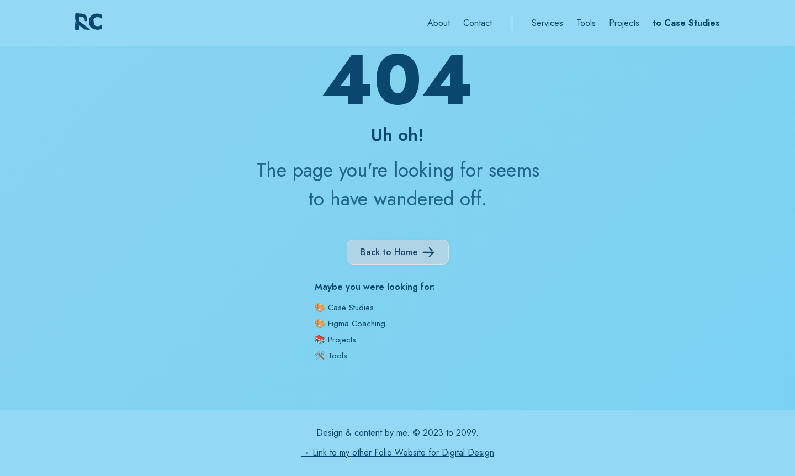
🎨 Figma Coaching (350, 324)
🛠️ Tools (331, 356)
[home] (93, 23)
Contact (477, 23)
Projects (624, 23)
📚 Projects (335, 340)
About (438, 23)
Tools (586, 23)
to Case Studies (686, 23)
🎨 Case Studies (344, 308)
